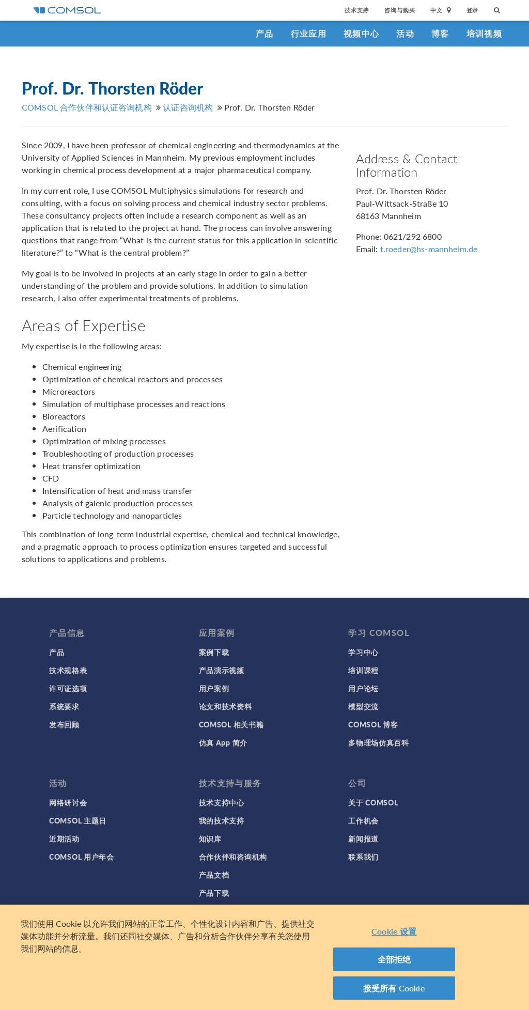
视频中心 (361, 33)
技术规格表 (68, 670)
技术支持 (357, 10)
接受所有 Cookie (394, 992)
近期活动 (64, 838)
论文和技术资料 (225, 706)
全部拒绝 (394, 963)
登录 (472, 10)
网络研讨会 (68, 802)
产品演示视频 (221, 670)
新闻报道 (363, 838)
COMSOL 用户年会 (81, 856)
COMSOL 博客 (373, 724)
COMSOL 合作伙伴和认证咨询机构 (87, 107)
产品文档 (214, 874)
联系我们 (363, 856)
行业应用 (308, 33)
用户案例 (214, 688)
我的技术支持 (221, 820)
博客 (440, 33)
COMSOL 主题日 (77, 820)
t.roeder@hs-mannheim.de (428, 249)
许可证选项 (68, 688)
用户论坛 (363, 688)
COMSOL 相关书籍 (231, 724)
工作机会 (363, 820)
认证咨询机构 (188, 107)
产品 (265, 33)
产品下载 (214, 893)
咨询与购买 (399, 10)
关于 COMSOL (373, 802)
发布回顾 (64, 724)
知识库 (210, 838)
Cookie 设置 (393, 935)
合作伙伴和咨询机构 (233, 856)
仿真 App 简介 (223, 742)
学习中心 (363, 652)
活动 (405, 33)
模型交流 (363, 706)
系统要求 (64, 706)
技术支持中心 (221, 802)
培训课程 (363, 670)
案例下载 (214, 652)
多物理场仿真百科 (378, 742)
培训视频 (484, 33)
